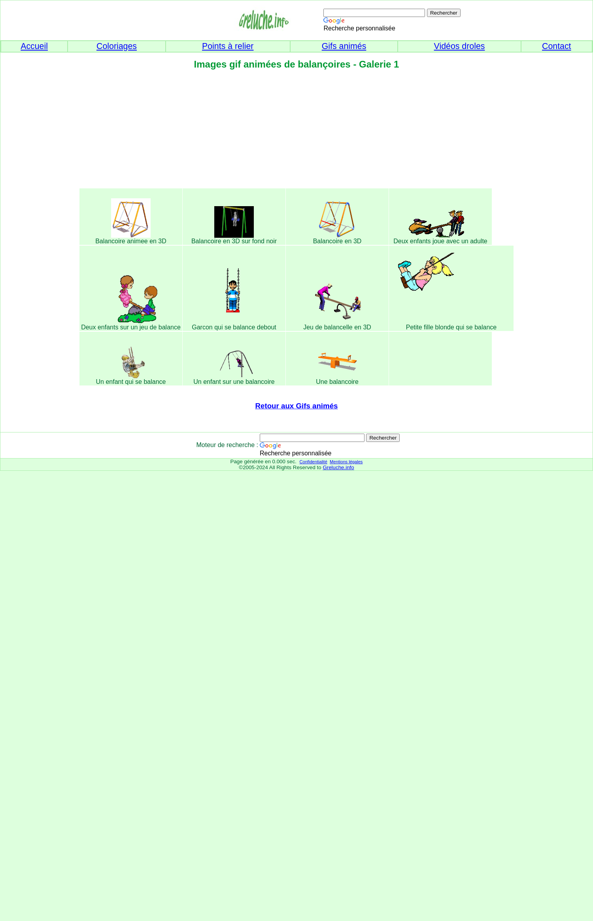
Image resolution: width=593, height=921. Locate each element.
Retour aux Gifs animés (296, 406)
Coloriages (116, 46)
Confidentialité (313, 461)
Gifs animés (344, 46)
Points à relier (227, 46)
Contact (556, 46)
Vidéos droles (459, 46)
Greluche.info (338, 467)
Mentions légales (346, 461)
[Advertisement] (296, 131)
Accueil (34, 46)
